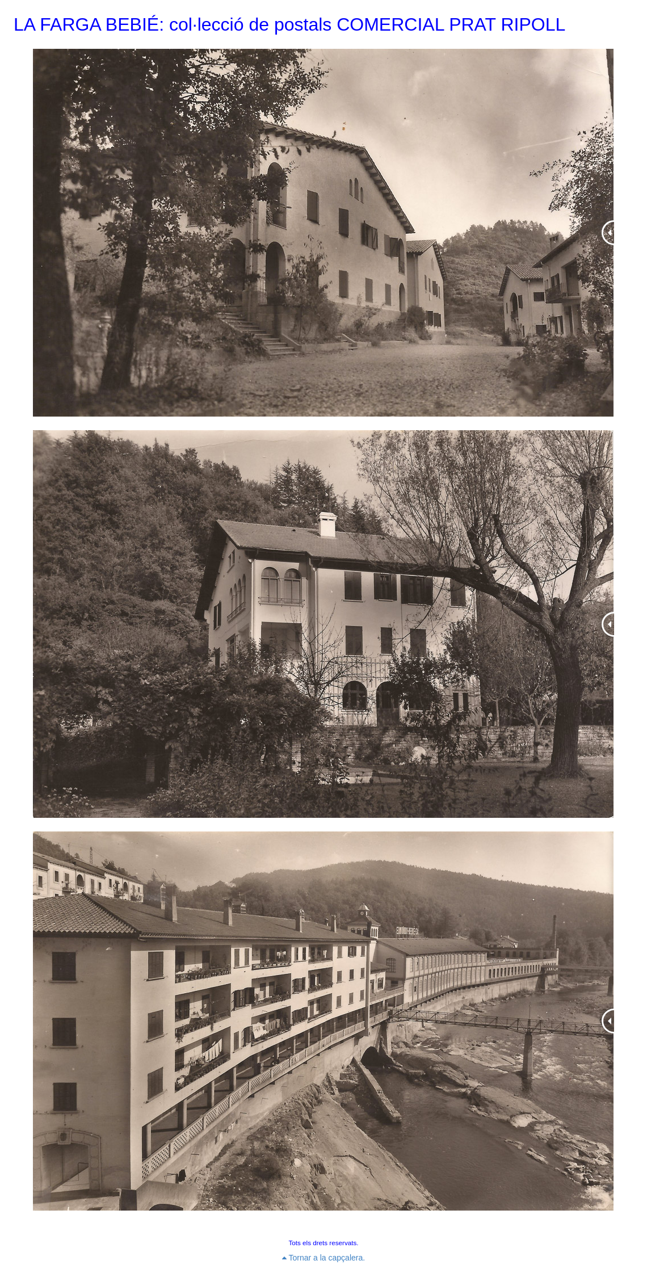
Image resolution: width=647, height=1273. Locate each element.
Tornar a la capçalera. (323, 1257)
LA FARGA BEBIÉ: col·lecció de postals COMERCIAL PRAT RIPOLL (289, 24)
